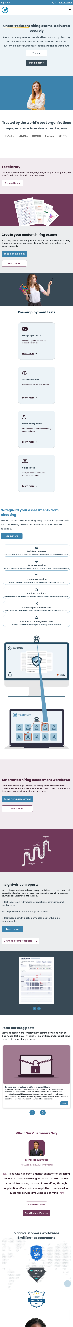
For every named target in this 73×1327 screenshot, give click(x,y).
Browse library (12, 183)
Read (64, 1103)
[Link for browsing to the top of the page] (67, 1283)
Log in (53, 2)
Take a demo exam (14, 253)
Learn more (14, 263)
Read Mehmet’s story (36, 1213)
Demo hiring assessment (17, 799)
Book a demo (65, 2)
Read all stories (36, 1204)
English (4, 2)
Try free (36, 53)
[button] (20, 941)
